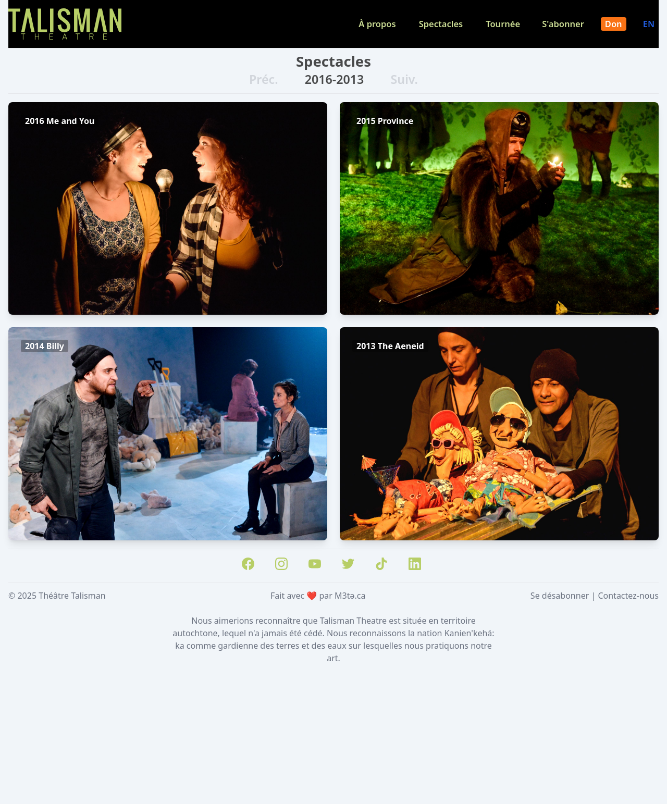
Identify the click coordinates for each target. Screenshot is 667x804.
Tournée (503, 24)
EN (648, 24)
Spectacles (441, 24)
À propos (377, 24)
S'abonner (563, 24)
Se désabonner (559, 595)
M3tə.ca (350, 595)
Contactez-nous (628, 595)
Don (613, 24)
